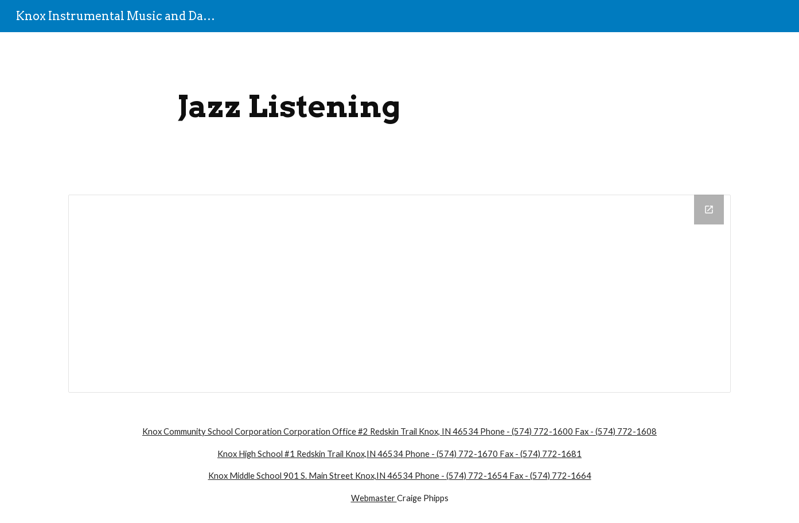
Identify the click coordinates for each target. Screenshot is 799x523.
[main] (289, 106)
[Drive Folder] (399, 294)
